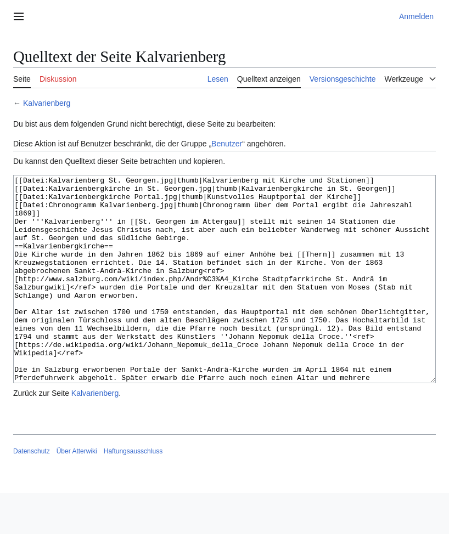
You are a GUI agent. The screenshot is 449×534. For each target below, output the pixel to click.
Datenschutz (31, 492)
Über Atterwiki (77, 492)
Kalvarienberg (46, 103)
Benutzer (226, 143)
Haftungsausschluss (133, 492)
